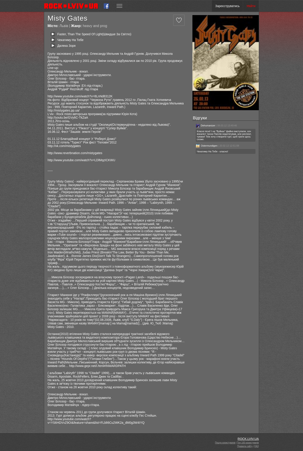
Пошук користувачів (225, 442)
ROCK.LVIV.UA (248, 439)
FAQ (256, 446)
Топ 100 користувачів (248, 442)
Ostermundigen (206, 145)
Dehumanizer (205, 125)
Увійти (250, 6)
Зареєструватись (227, 6)
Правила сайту (245, 446)
